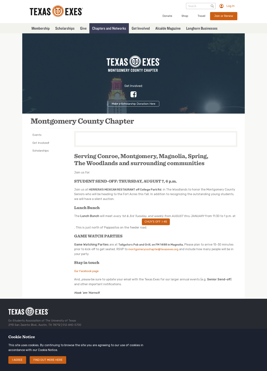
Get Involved (141, 28)
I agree (17, 363)
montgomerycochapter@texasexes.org (153, 249)
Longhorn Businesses (201, 28)
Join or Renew (223, 16)
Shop (185, 16)
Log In (230, 6)
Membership (41, 28)
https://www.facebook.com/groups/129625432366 (133, 94)
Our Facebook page (86, 271)
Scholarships (65, 28)
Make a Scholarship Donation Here (133, 103)
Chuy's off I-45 (156, 221)
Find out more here (47, 363)
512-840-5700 (71, 325)
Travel (201, 16)
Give (83, 28)
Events (37, 135)
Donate (167, 16)
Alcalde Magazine (168, 28)
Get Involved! (40, 143)
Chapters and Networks (109, 28)
